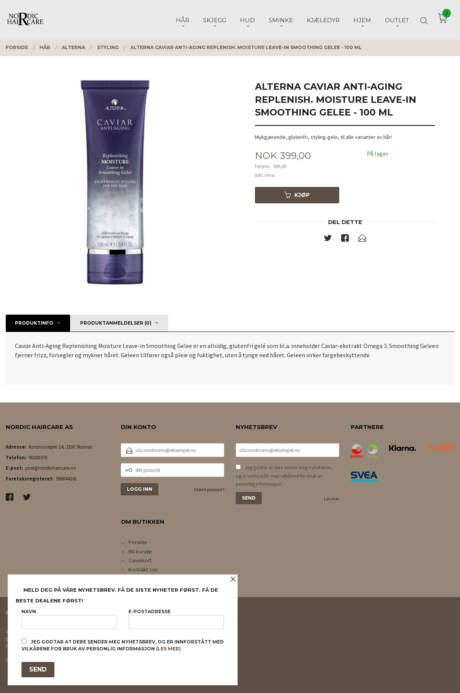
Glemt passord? (209, 489)
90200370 (38, 457)
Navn (69, 619)
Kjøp (297, 194)
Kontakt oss (143, 569)
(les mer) (168, 649)
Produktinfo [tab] (34, 323)
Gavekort (140, 560)
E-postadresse (176, 619)
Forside (137, 542)
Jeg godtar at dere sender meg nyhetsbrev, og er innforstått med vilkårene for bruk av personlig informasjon (284, 475)
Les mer (331, 499)
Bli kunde (140, 551)
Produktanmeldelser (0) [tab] (115, 323)
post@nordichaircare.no (50, 468)
